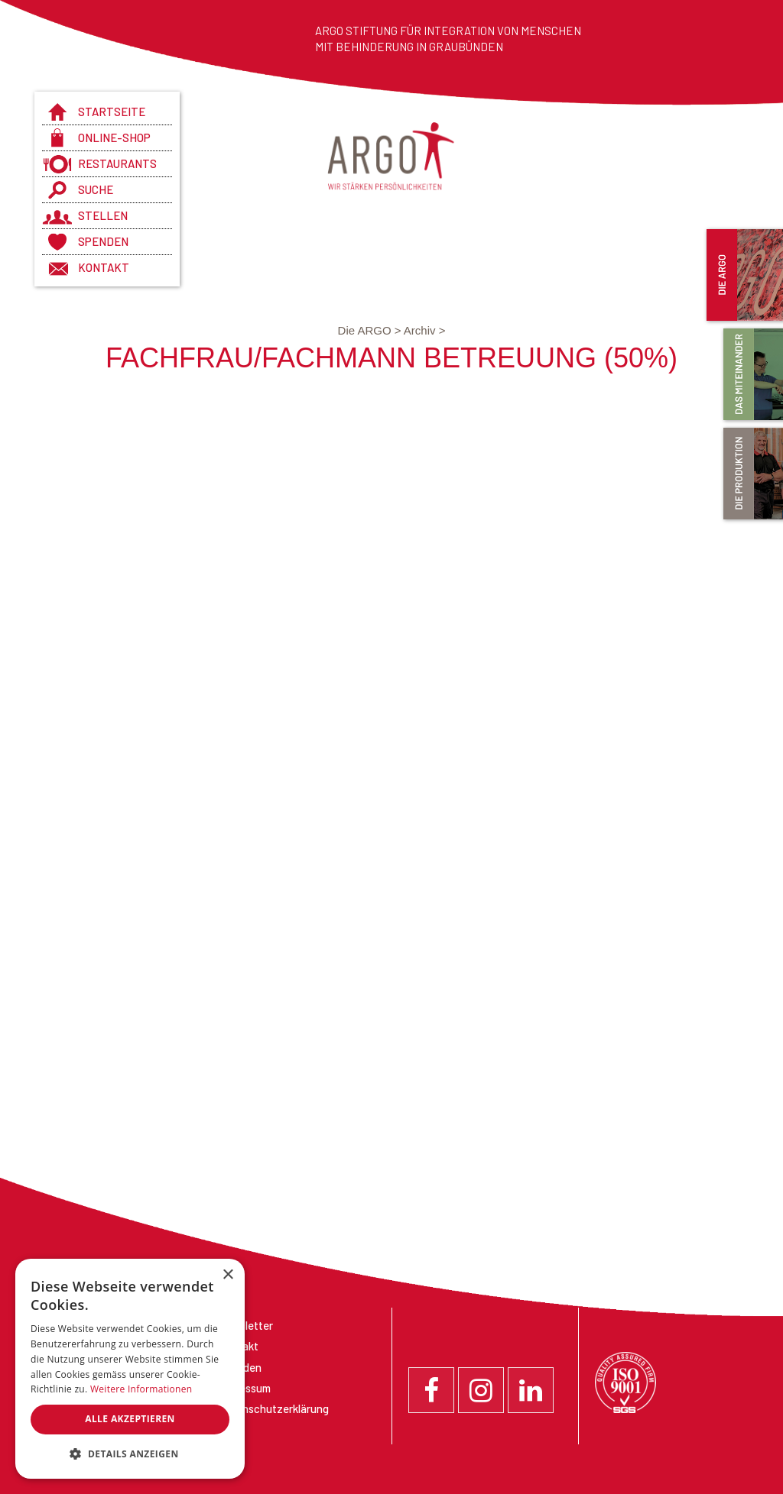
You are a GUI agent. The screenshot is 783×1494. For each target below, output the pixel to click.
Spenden (103, 241)
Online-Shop (114, 137)
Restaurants (117, 163)
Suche (95, 189)
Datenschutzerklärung (273, 1408)
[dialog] (130, 1369)
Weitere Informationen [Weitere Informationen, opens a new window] (141, 1388)
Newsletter (245, 1325)
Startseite (111, 111)
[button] (130, 1454)
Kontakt (103, 267)
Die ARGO (371, 330)
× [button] (227, 1275)
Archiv (425, 330)
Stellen (103, 215)
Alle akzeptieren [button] (130, 1418)
